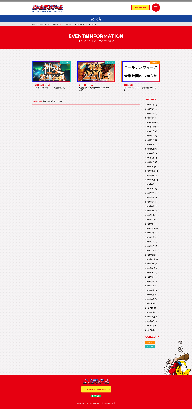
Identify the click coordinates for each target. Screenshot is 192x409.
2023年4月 (149, 242)
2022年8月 (149, 277)
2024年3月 (149, 206)
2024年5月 (149, 197)
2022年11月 (150, 264)
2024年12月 (150, 171)
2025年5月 (149, 149)
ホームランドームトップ (40, 24)
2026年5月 (149, 105)
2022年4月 (149, 286)
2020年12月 (150, 317)
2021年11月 (149, 295)
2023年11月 (149, 224)
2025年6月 (149, 144)
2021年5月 (149, 308)
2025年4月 (149, 153)
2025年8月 (149, 135)
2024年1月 (149, 215)
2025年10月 (150, 127)
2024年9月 (149, 184)
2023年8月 (149, 233)
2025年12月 (150, 122)
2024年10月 (150, 180)
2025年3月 (149, 158)
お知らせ (150, 342)
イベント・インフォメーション (73, 24)
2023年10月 (150, 228)
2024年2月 (149, 211)
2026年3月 (149, 113)
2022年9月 (149, 273)
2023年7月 (149, 237)
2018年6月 (149, 330)
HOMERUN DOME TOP (96, 389)
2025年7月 (149, 140)
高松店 (55, 24)
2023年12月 (150, 220)
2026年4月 (149, 109)
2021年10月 (150, 299)
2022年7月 (149, 281)
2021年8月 (149, 303)
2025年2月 (149, 162)
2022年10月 (150, 268)
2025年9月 (149, 131)
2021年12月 (150, 290)
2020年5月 (149, 326)
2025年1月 (149, 166)
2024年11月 (150, 175)
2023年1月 (149, 255)
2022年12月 (150, 259)
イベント (150, 346)
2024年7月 (149, 193)
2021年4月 (149, 312)
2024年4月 (149, 202)
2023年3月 (149, 246)
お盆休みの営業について (53, 101)
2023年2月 (149, 250)
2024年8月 (149, 189)
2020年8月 (149, 321)
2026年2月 (149, 118)
